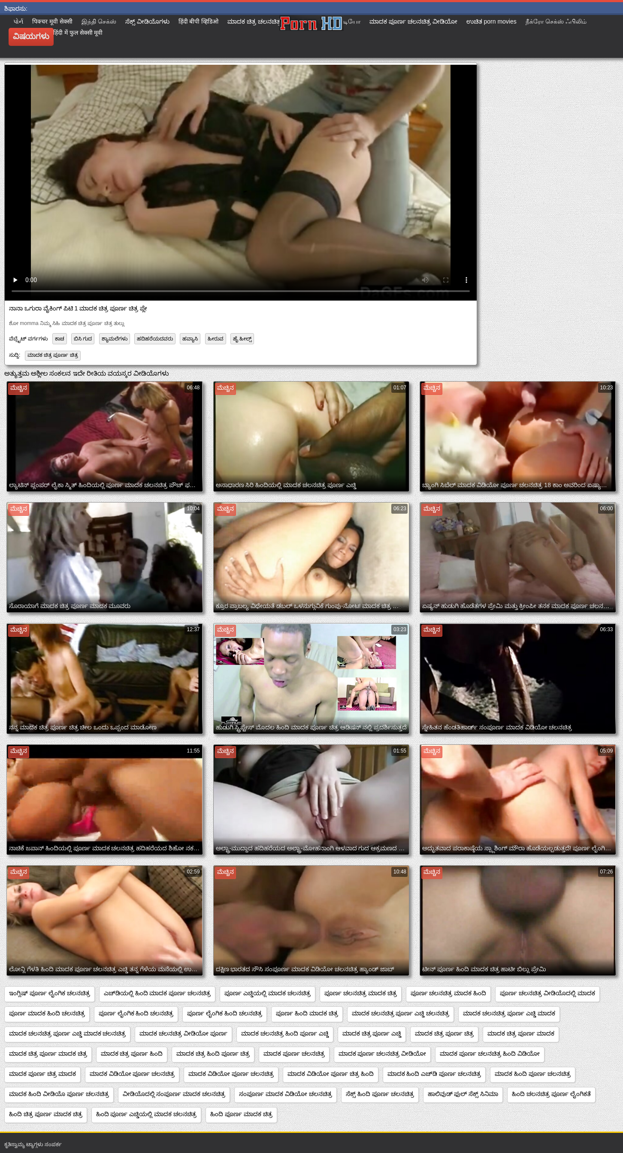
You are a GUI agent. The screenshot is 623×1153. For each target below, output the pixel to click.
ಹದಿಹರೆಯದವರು (155, 339)
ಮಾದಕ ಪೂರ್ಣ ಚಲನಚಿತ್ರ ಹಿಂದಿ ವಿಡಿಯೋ (490, 1053)
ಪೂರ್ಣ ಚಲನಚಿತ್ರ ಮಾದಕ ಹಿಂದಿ (449, 993)
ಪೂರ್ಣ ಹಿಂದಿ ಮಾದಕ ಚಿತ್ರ (307, 1013)
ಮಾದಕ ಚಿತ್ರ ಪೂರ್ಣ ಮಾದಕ (520, 1033)
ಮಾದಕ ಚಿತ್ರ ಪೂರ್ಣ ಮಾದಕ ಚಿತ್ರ (48, 1053)
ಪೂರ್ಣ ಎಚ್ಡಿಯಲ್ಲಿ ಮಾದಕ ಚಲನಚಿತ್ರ (267, 993)
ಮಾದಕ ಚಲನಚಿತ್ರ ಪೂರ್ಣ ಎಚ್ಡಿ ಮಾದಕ (509, 1013)
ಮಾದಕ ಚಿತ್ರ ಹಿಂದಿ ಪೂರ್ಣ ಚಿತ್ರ (213, 1053)
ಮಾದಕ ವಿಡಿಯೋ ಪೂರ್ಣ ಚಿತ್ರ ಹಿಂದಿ (330, 1073)
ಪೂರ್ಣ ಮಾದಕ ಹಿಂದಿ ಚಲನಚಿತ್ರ (47, 1013)
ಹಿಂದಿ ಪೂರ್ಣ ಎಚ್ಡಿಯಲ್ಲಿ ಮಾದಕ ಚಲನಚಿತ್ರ (146, 1114)
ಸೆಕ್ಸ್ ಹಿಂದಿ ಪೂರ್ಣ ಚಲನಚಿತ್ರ (380, 1093)
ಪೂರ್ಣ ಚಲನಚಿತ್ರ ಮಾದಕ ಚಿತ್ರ (360, 993)
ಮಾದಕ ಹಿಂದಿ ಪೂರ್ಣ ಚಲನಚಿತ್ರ (533, 1073)
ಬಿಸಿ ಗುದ (83, 339)
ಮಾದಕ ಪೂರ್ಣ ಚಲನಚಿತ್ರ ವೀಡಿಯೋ (382, 1053)
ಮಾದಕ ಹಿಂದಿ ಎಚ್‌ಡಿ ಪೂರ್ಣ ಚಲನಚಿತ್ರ (434, 1073)
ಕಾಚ (59, 339)
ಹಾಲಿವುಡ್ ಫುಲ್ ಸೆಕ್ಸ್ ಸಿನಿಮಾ (463, 1093)
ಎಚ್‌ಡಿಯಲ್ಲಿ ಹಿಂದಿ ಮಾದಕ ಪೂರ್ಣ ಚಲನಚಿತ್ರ (157, 993)
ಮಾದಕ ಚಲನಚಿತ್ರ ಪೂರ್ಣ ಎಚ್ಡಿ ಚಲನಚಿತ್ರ (401, 1013)
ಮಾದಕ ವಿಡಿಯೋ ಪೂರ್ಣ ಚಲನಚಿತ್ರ (132, 1073)
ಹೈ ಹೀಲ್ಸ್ (242, 339)
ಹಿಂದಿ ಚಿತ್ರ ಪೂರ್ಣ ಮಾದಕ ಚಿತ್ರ (45, 1114)
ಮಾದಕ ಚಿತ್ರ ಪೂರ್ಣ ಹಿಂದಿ (132, 1053)
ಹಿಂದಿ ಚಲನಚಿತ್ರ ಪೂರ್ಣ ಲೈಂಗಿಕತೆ (551, 1093)
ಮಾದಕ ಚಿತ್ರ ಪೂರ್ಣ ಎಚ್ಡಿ (372, 1033)
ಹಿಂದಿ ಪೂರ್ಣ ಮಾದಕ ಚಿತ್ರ (241, 1114)
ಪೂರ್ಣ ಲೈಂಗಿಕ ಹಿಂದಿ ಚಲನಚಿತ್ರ (136, 1013)
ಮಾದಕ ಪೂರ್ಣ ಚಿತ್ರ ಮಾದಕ (42, 1073)
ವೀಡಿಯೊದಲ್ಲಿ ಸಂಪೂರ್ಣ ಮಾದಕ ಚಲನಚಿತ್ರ (174, 1093)
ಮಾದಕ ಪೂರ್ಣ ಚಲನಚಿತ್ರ (294, 1053)
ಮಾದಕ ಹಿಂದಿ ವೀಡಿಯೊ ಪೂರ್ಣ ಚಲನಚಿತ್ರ (59, 1093)
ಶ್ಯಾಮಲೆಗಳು (114, 339)
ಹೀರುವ (216, 339)
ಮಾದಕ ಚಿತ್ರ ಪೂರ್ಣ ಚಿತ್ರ (52, 355)
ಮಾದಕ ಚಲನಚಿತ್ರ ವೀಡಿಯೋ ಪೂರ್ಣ (183, 1033)
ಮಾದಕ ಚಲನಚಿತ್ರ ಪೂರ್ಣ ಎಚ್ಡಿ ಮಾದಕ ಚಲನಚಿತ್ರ (67, 1033)
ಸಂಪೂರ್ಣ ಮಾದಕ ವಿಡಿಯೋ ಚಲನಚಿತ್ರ (285, 1093)
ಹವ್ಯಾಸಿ (190, 339)
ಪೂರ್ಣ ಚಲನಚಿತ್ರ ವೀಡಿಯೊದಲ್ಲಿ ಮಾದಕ (547, 993)
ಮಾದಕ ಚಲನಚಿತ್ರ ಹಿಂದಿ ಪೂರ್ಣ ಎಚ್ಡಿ (285, 1033)
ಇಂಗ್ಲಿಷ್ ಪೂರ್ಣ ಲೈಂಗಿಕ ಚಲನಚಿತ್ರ (49, 993)
